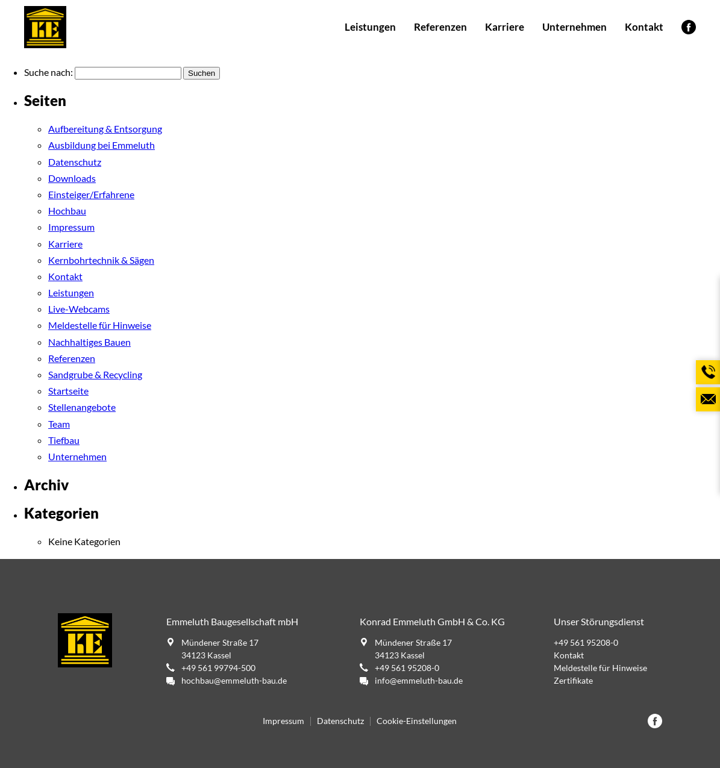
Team (59, 423)
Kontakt (644, 26)
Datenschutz (74, 161)
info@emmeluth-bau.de (419, 680)
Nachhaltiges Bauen (89, 342)
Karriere (504, 26)
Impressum (71, 227)
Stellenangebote (82, 407)
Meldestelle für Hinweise (99, 325)
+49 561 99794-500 (218, 668)
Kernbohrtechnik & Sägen (101, 260)
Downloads (72, 178)
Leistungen (370, 26)
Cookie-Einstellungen (417, 721)
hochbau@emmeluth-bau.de (234, 680)
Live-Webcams (79, 308)
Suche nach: (48, 72)
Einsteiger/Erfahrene (91, 194)
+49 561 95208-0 (407, 668)
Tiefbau (64, 440)
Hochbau (67, 210)
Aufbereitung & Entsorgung (105, 128)
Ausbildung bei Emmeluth (101, 145)
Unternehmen (574, 26)
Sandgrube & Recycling (95, 374)
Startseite (68, 390)
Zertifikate (573, 680)
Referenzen (440, 26)
